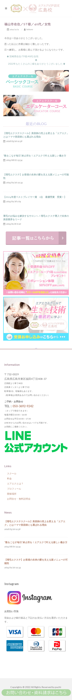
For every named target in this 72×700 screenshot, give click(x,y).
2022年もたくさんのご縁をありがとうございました (36, 63)
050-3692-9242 (23, 406)
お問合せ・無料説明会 (18, 498)
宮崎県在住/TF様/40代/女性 (23, 56)
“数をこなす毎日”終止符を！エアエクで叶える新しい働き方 (34, 155)
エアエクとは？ (15, 483)
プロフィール (14, 488)
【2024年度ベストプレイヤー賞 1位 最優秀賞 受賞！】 (34, 197)
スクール (11, 473)
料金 (9, 478)
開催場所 (11, 493)
